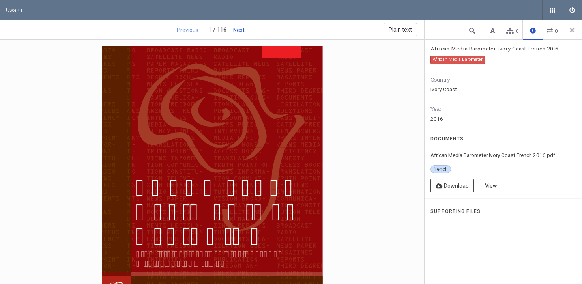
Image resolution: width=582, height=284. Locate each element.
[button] (473, 30)
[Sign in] (572, 10)
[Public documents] (552, 10)
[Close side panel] (572, 30)
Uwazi (14, 10)
